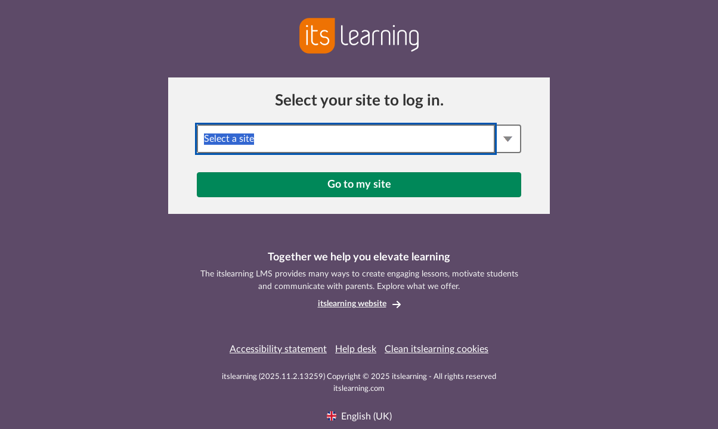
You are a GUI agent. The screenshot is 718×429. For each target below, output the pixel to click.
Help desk (355, 349)
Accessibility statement (278, 349)
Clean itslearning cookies (436, 349)
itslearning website (352, 304)
